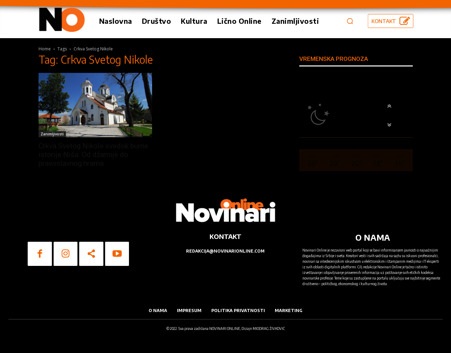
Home (45, 49)
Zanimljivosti (52, 134)
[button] (349, 21)
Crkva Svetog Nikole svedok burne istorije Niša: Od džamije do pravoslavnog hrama (93, 155)
